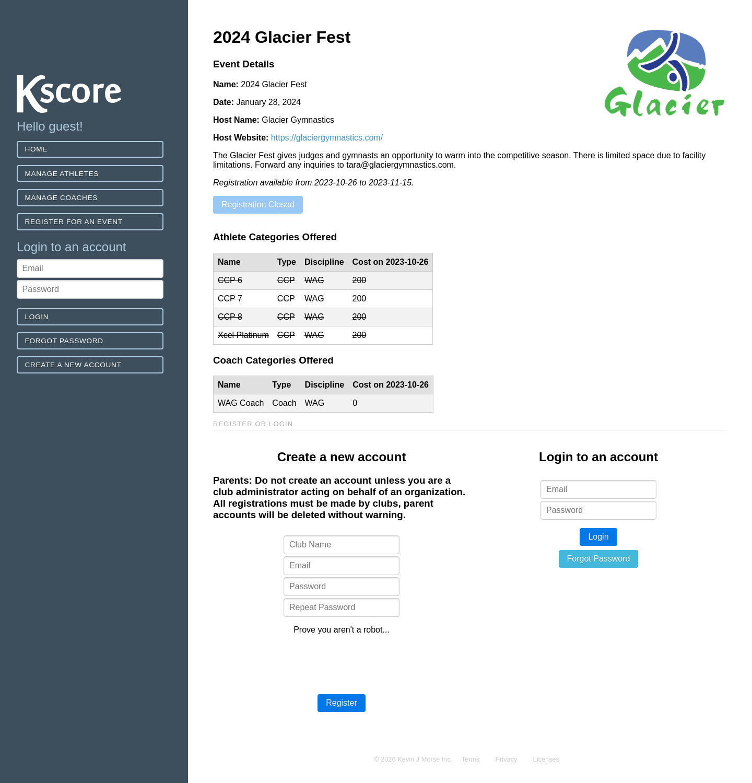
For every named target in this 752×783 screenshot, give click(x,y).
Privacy (507, 759)
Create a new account (73, 365)
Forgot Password (64, 341)
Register (341, 702)
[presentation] (341, 663)
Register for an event (74, 222)
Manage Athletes (62, 174)
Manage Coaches (61, 198)
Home (36, 149)
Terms (471, 759)
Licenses (546, 759)
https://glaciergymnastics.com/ (327, 137)
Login (37, 317)
